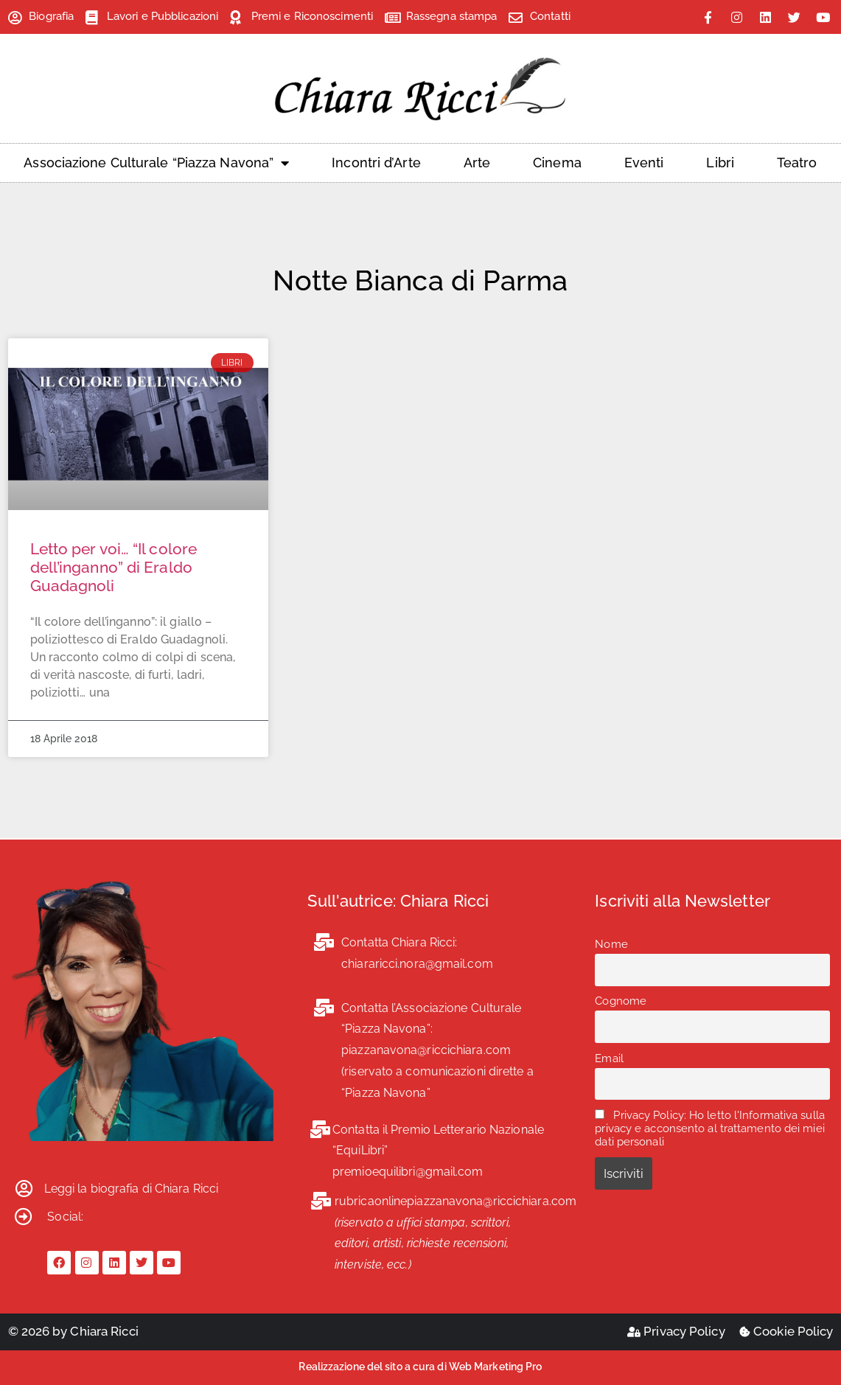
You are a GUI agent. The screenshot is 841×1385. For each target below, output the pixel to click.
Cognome (620, 1001)
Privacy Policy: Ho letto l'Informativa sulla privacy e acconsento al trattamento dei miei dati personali (710, 1128)
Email (609, 1058)
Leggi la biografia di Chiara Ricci (131, 1189)
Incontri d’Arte (376, 162)
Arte (477, 162)
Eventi (644, 162)
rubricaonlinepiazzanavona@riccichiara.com (455, 1201)
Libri (720, 162)
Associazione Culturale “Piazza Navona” (156, 163)
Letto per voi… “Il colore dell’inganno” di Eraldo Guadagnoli (114, 567)
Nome (611, 944)
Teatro (797, 162)
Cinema (557, 162)
